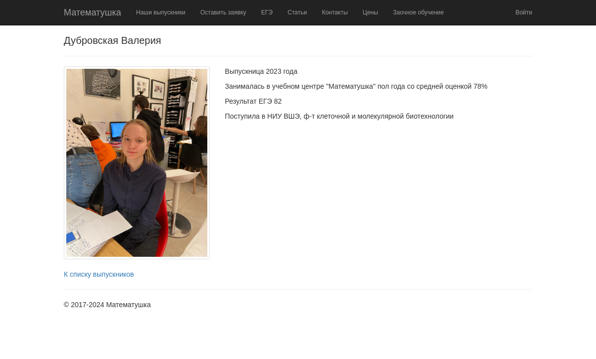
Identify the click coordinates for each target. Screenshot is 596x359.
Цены (370, 12)
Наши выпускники (160, 12)
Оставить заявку (223, 12)
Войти (523, 12)
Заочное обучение (418, 12)
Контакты (335, 12)
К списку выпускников (99, 274)
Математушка (92, 12)
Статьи (297, 12)
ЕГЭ (267, 12)
